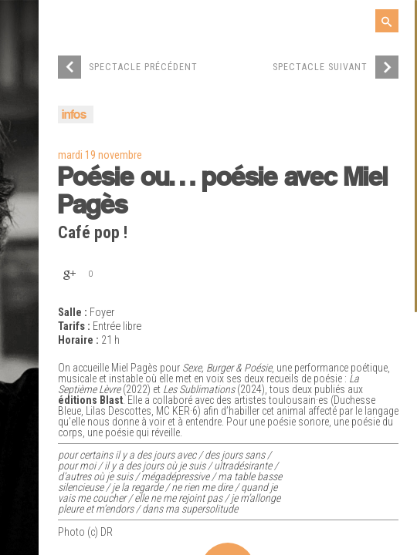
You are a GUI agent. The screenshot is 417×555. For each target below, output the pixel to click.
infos (74, 115)
